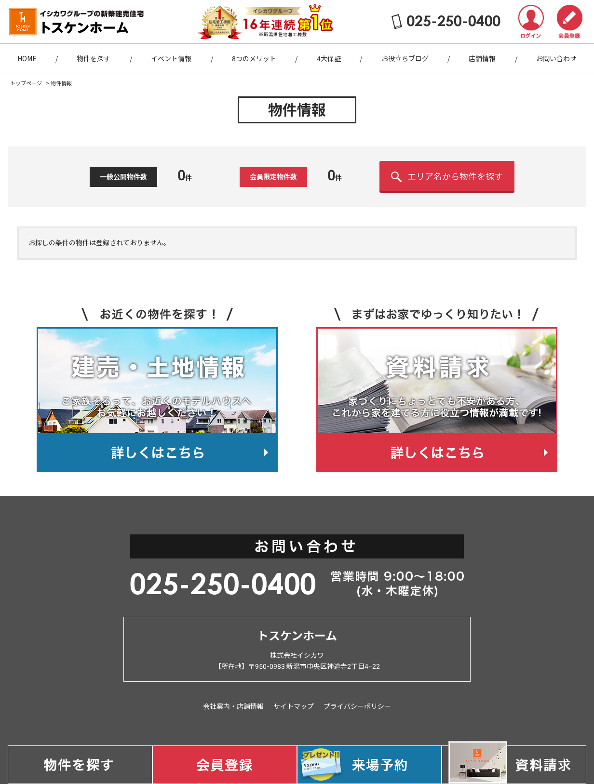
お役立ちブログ (405, 59)
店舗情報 (482, 59)
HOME (27, 59)
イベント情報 (171, 59)
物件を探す (93, 59)
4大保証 (329, 59)
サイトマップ (293, 706)
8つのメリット (254, 59)
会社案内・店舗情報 (233, 706)
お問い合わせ (556, 59)
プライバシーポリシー (357, 706)
